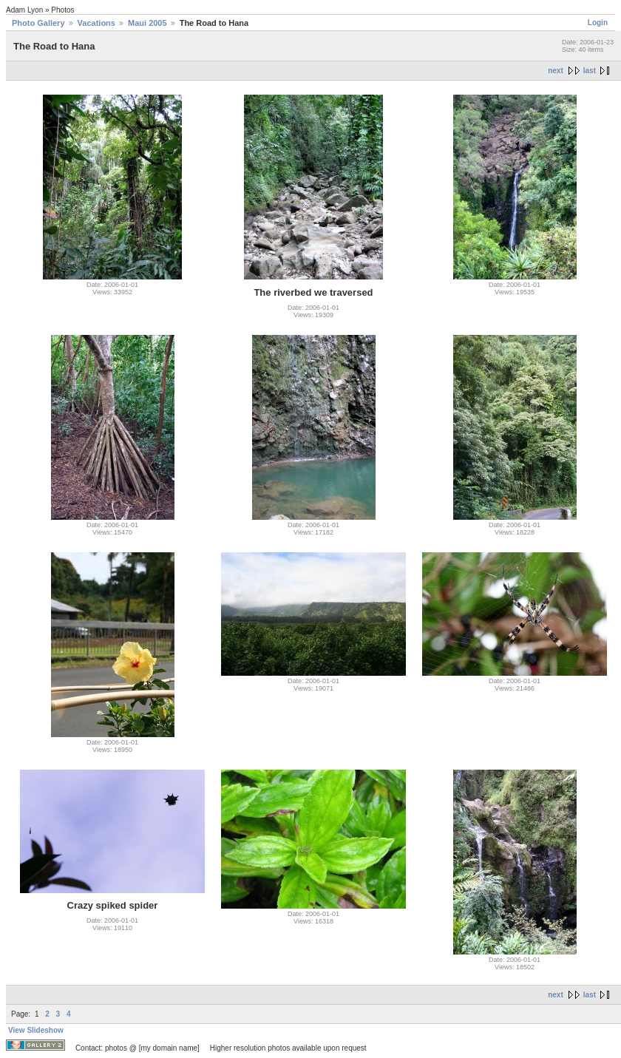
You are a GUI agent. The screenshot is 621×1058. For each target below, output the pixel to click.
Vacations (96, 22)
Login (598, 22)
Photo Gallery (38, 22)
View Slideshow (36, 1030)
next (555, 71)
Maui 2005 (147, 22)
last (589, 71)
